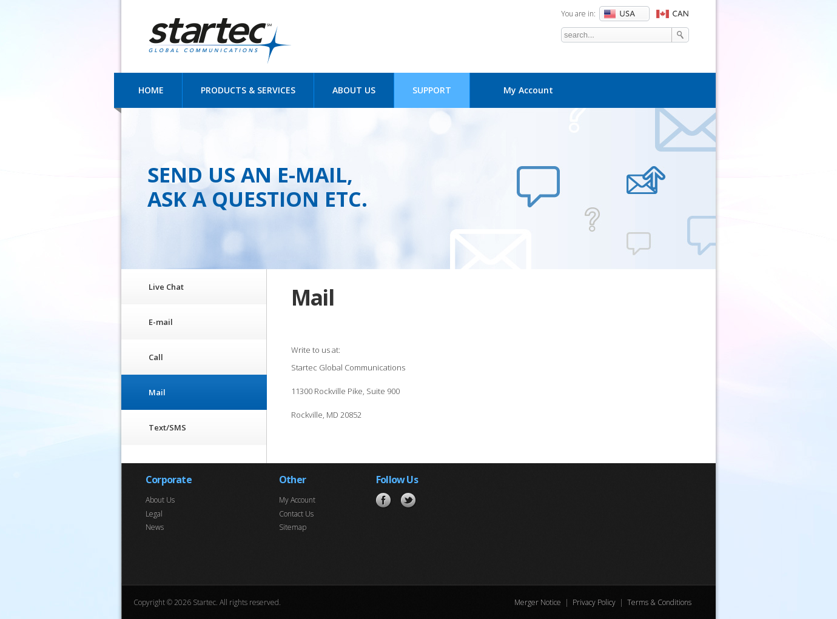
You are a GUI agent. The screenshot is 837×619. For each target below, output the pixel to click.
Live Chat (166, 286)
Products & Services (248, 90)
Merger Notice (537, 602)
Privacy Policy (594, 602)
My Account (528, 90)
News (155, 527)
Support (431, 90)
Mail (157, 392)
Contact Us (296, 514)
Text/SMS (167, 427)
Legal (154, 514)
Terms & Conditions (659, 602)
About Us (353, 90)
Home (151, 90)
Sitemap (292, 527)
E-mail (161, 321)
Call (156, 357)
